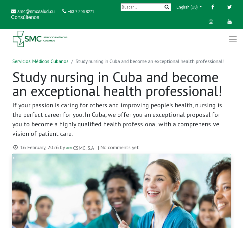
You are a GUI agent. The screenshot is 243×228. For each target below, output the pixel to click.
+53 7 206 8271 (81, 12)
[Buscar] (146, 7)
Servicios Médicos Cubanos (40, 61)
